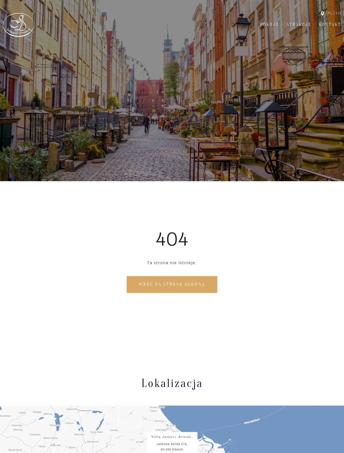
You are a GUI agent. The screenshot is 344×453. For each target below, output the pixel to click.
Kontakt (330, 24)
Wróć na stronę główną (172, 284)
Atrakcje (299, 24)
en (338, 13)
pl (330, 13)
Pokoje (269, 24)
